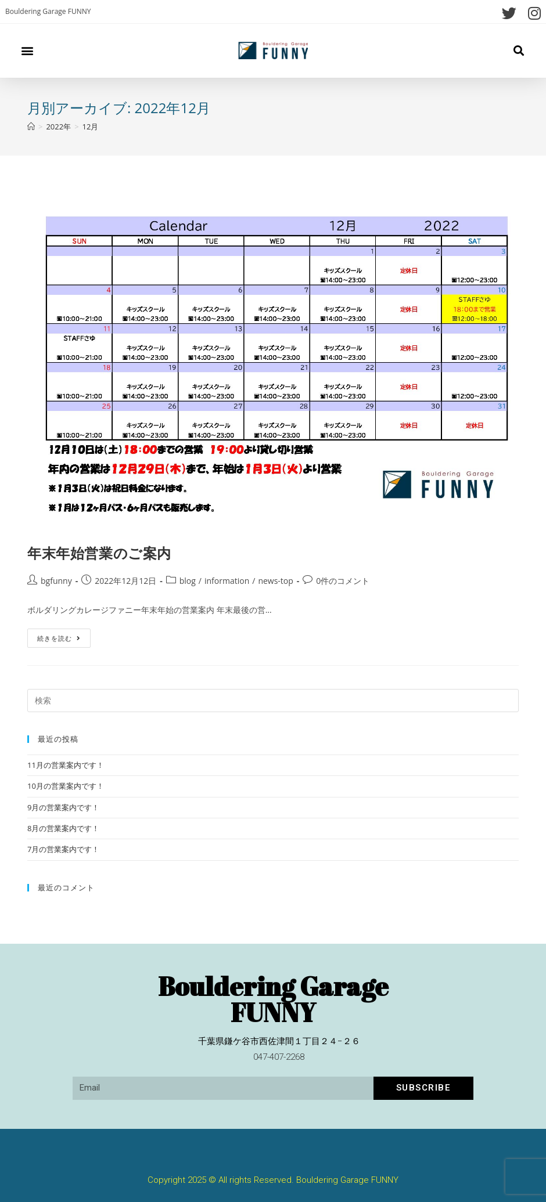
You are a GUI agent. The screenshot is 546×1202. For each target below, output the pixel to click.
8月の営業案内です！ (63, 828)
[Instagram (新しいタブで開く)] (531, 13)
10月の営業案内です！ (65, 786)
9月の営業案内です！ (63, 807)
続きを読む (59, 635)
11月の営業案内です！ (65, 765)
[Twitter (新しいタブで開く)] (509, 13)
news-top (275, 580)
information (226, 580)
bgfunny (56, 580)
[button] (27, 50)
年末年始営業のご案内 (99, 552)
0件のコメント (342, 580)
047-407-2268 (278, 1057)
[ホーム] (31, 126)
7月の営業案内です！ (63, 849)
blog (187, 580)
